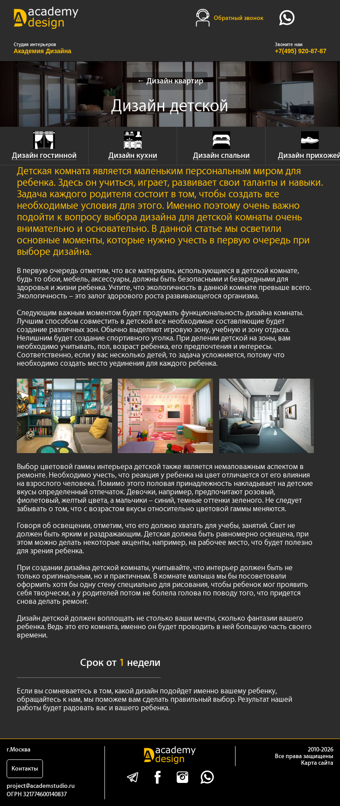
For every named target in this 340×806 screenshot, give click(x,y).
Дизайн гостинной (44, 155)
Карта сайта (317, 762)
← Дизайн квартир (170, 81)
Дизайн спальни (221, 155)
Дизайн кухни (132, 155)
